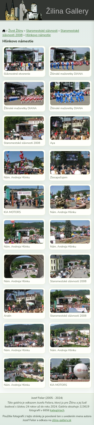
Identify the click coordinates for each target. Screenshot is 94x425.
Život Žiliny (15, 31)
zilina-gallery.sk (61, 420)
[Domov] (3, 31)
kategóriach (57, 410)
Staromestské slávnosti (42, 31)
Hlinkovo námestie (38, 35)
